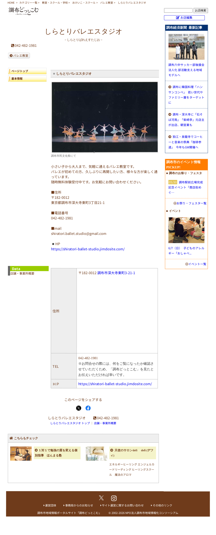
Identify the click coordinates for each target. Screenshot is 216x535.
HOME (11, 2)
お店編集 (186, 17)
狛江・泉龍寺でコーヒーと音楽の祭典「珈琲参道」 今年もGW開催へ (185, 141)
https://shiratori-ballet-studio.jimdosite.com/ (88, 248)
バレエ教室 (106, 2)
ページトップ (19, 71)
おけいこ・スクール (83, 2)
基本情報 (17, 78)
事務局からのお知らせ (79, 505)
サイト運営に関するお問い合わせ (123, 505)
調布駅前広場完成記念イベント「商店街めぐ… (185, 187)
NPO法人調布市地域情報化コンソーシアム (151, 513)
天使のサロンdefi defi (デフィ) (131, 453)
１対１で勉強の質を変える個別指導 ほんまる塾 (56, 452)
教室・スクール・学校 (55, 2)
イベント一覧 (197, 264)
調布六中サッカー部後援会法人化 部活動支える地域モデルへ (186, 69)
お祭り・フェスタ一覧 (192, 203)
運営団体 (50, 505)
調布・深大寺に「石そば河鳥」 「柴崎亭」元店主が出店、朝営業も (186, 119)
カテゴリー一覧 (28, 2)
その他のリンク (162, 505)
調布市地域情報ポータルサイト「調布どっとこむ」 (69, 513)
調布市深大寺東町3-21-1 (116, 272)
